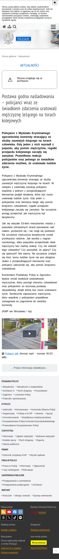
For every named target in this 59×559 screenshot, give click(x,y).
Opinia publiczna (11, 444)
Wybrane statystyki (45, 436)
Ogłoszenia (39, 466)
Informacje (8, 436)
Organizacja (9, 413)
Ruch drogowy (25, 390)
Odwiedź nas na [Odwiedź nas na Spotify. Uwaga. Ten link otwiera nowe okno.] (20, 517)
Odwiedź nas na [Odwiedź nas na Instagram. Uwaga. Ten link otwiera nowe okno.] (20, 511)
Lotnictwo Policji (23, 394)
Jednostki (7, 409)
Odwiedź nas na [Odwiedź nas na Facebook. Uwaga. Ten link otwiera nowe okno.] (14, 511)
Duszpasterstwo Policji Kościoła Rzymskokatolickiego (29, 421)
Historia (39, 413)
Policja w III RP (25, 413)
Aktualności (24, 56)
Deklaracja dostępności (40, 529)
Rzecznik (7, 495)
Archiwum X (9, 390)
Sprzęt (49, 413)
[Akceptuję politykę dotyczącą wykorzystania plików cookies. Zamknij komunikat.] (54, 2)
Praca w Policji (9, 460)
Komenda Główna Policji (43, 409)
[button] (53, 27)
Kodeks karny (9, 440)
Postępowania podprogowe (16, 484)
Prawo (5, 449)
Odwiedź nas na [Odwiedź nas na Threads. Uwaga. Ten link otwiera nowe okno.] (3, 517)
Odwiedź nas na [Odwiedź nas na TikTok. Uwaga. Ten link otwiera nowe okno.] (14, 517)
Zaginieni (7, 394)
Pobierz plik (12, 353)
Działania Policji (10, 381)
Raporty (40, 440)
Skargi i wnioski (22, 495)
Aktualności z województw (30, 387)
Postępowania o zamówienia (17, 481)
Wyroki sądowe (37, 455)
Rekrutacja (27, 470)
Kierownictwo (21, 409)
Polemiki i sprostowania (14, 398)
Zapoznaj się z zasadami (11, 548)
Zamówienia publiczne (13, 475)
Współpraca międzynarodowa (36, 417)
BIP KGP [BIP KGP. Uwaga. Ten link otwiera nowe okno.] (42, 512)
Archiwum (37, 484)
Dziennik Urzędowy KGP (15, 455)
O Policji (6, 404)
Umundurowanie (11, 417)
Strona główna (9, 56)
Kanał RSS (3, 511)
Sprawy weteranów (42, 495)
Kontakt (6, 490)
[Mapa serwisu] (9, 27)
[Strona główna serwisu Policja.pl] (4, 27)
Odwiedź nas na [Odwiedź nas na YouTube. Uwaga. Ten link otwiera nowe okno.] (9, 511)
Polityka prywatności (9, 552)
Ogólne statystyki (24, 436)
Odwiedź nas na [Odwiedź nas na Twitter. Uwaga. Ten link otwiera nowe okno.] (9, 517)
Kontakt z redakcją (8, 529)
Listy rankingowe (11, 470)
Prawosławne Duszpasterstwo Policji (21, 425)
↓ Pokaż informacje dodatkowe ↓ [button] (29, 368)
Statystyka (7, 430)
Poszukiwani (41, 390)
